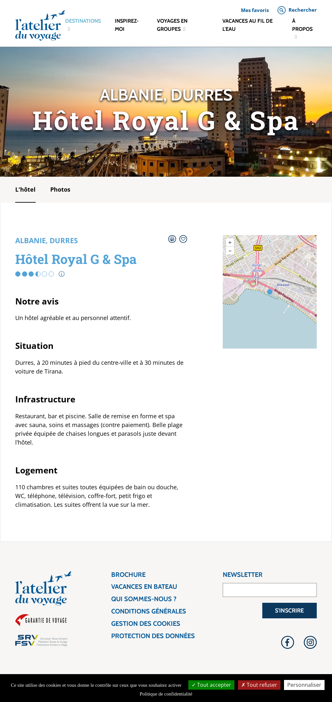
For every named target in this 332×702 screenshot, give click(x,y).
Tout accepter (211, 684)
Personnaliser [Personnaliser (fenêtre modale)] (304, 684)
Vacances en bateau (144, 586)
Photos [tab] (60, 189)
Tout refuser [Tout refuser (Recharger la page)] (259, 684)
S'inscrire (289, 610)
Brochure (128, 574)
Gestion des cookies (145, 623)
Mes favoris (255, 10)
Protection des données (153, 636)
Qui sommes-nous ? (143, 599)
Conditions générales (148, 611)
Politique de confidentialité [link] (166, 693)
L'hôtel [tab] (25, 189)
